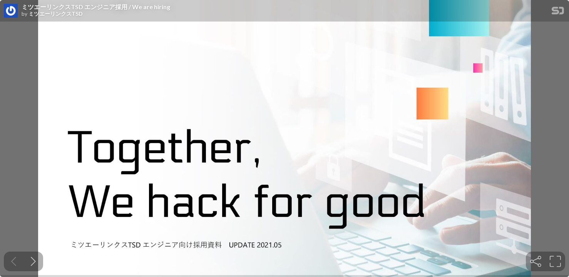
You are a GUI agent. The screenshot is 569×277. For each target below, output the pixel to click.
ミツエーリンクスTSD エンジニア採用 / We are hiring (96, 7)
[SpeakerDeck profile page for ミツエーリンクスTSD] (11, 11)
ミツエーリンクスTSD (55, 14)
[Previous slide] (13, 261)
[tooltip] (535, 261)
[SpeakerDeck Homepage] (558, 12)
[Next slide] (33, 261)
